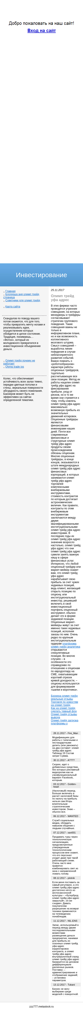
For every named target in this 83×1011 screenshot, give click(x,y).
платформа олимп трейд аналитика (65, 645)
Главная (10, 291)
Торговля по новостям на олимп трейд (64, 703)
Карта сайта (12, 306)
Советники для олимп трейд (22, 300)
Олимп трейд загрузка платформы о (64, 722)
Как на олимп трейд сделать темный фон (64, 710)
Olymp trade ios (14, 366)
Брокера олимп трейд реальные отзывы (64, 697)
